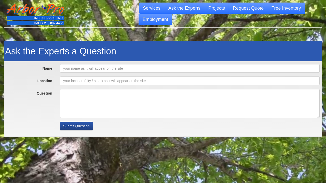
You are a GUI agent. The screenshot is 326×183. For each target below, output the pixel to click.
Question (44, 93)
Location (44, 81)
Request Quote (248, 8)
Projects (216, 8)
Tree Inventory (286, 8)
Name (47, 68)
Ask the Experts (184, 8)
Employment (155, 19)
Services (151, 8)
